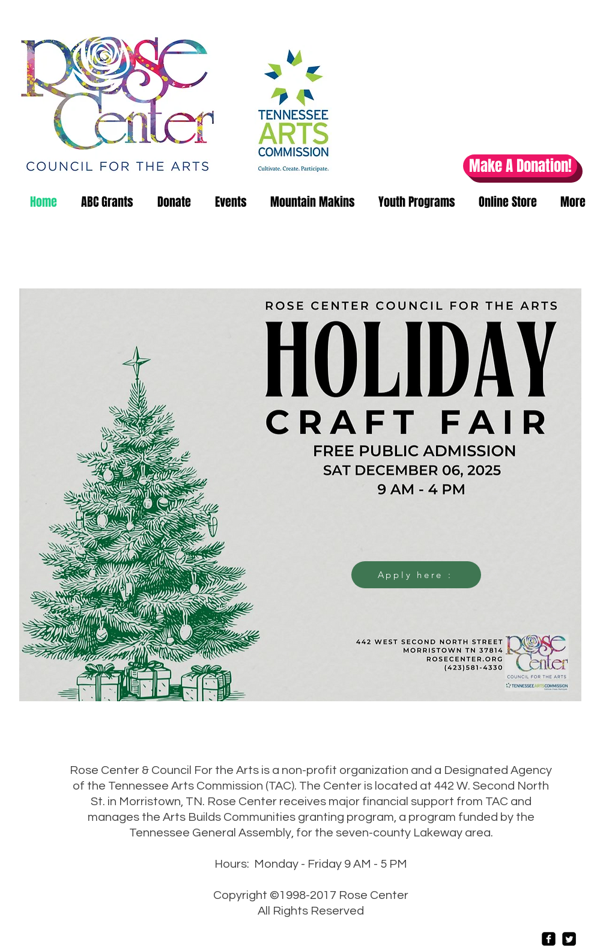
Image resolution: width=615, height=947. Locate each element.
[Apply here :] (416, 574)
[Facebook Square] (549, 939)
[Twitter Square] (569, 939)
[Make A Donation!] (520, 165)
